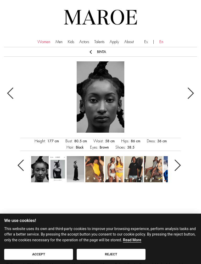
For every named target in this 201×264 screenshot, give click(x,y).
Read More (132, 240)
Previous (10, 93)
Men (59, 42)
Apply (114, 42)
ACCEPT (38, 254)
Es (146, 42)
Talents (99, 42)
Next (190, 93)
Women (43, 42)
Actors (84, 42)
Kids (71, 42)
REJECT (111, 254)
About (129, 42)
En (161, 42)
